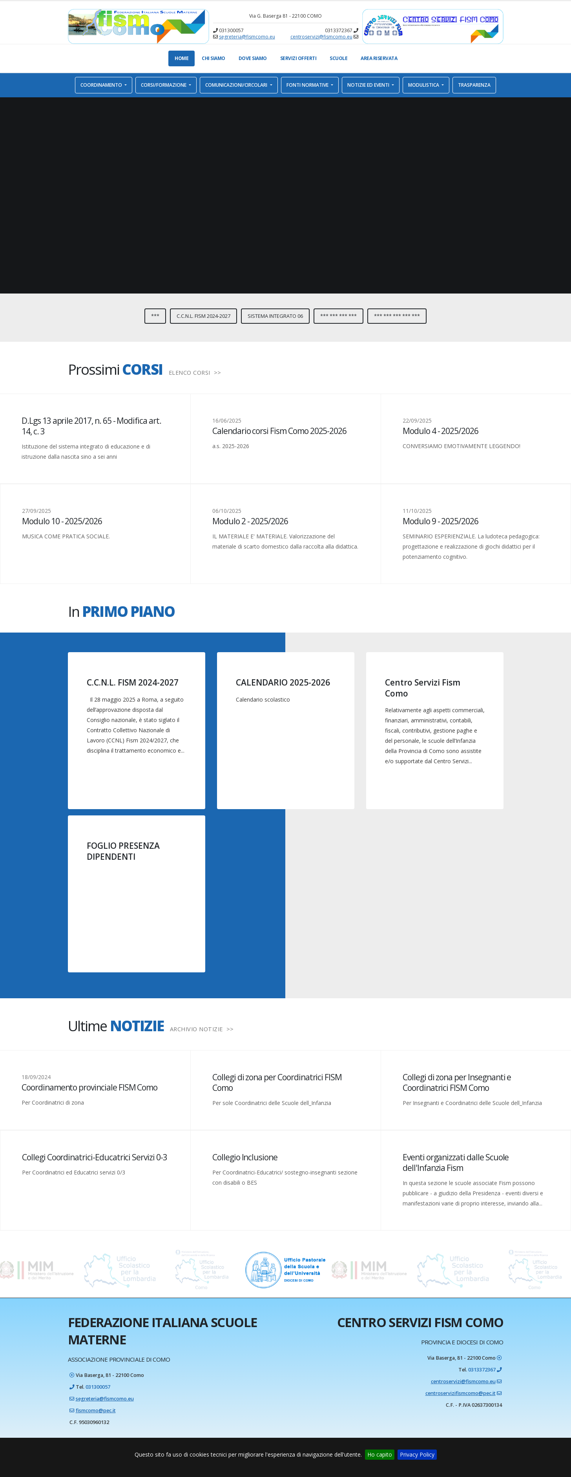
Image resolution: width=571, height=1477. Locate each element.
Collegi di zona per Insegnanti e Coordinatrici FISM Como (457, 1082)
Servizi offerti (298, 58)
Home (181, 58)
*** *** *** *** (338, 315)
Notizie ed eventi (368, 85)
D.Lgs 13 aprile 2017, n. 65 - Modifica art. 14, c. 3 (91, 426)
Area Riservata (379, 58)
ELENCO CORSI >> (195, 372)
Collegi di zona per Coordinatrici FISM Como (277, 1082)
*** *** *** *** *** (397, 315)
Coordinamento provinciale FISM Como (89, 1087)
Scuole (338, 58)
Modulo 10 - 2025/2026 (62, 521)
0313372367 (482, 1369)
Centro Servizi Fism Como (422, 687)
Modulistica (424, 85)
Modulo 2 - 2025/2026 (250, 521)
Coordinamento (101, 85)
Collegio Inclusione (244, 1157)
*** (155, 315)
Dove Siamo (253, 58)
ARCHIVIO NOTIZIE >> (202, 1029)
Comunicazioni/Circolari (236, 85)
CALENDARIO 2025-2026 (283, 682)
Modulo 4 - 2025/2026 (440, 430)
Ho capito (379, 1454)
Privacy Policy (417, 1454)
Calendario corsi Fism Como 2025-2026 (279, 430)
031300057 (98, 1387)
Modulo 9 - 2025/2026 (440, 521)
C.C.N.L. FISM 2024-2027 (203, 315)
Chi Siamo (213, 58)
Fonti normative (308, 85)
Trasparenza (474, 85)
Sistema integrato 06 (275, 315)
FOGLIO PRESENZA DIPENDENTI (123, 851)
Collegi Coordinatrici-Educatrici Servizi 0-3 (94, 1157)
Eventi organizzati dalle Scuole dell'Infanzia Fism (456, 1162)
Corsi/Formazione (164, 85)
